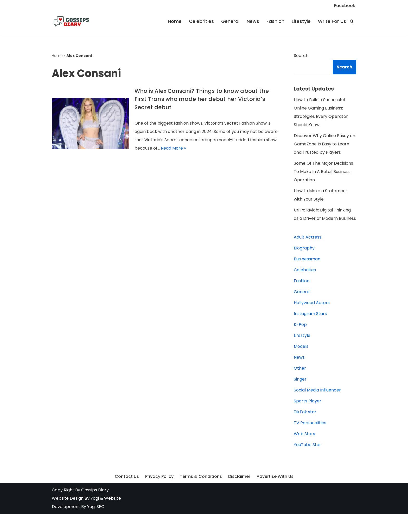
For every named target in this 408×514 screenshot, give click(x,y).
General (230, 21)
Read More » (173, 148)
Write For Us (332, 21)
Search (301, 56)
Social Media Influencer (317, 390)
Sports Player (307, 401)
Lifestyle (301, 21)
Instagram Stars (310, 314)
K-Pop (300, 324)
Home (175, 21)
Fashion (275, 21)
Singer (300, 379)
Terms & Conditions (201, 476)
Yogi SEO (96, 507)
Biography (304, 248)
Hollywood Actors (312, 303)
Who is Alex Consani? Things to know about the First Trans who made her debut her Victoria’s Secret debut (202, 99)
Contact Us (127, 476)
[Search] (352, 21)
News (253, 21)
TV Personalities (310, 423)
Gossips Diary (95, 490)
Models (301, 346)
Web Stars (304, 434)
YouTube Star (307, 445)
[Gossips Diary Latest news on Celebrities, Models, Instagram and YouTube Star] (71, 21)
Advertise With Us (275, 476)
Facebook (344, 6)
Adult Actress (307, 237)
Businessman (307, 259)
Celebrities (201, 21)
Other (300, 368)
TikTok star (305, 412)
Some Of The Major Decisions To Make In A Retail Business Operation (323, 171)
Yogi (94, 498)
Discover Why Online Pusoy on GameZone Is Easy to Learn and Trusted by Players (324, 144)
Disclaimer (239, 476)
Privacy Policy (159, 476)
